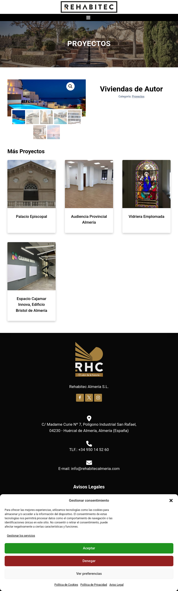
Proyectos (89, 43)
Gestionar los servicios (21, 535)
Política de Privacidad (93, 584)
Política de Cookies (66, 584)
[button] (171, 500)
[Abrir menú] (89, 17)
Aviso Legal (116, 584)
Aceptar (89, 548)
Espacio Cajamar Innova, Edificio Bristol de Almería (31, 304)
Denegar (89, 561)
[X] (89, 397)
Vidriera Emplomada (146, 215)
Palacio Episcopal (31, 215)
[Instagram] (98, 397)
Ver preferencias (89, 574)
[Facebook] (80, 397)
